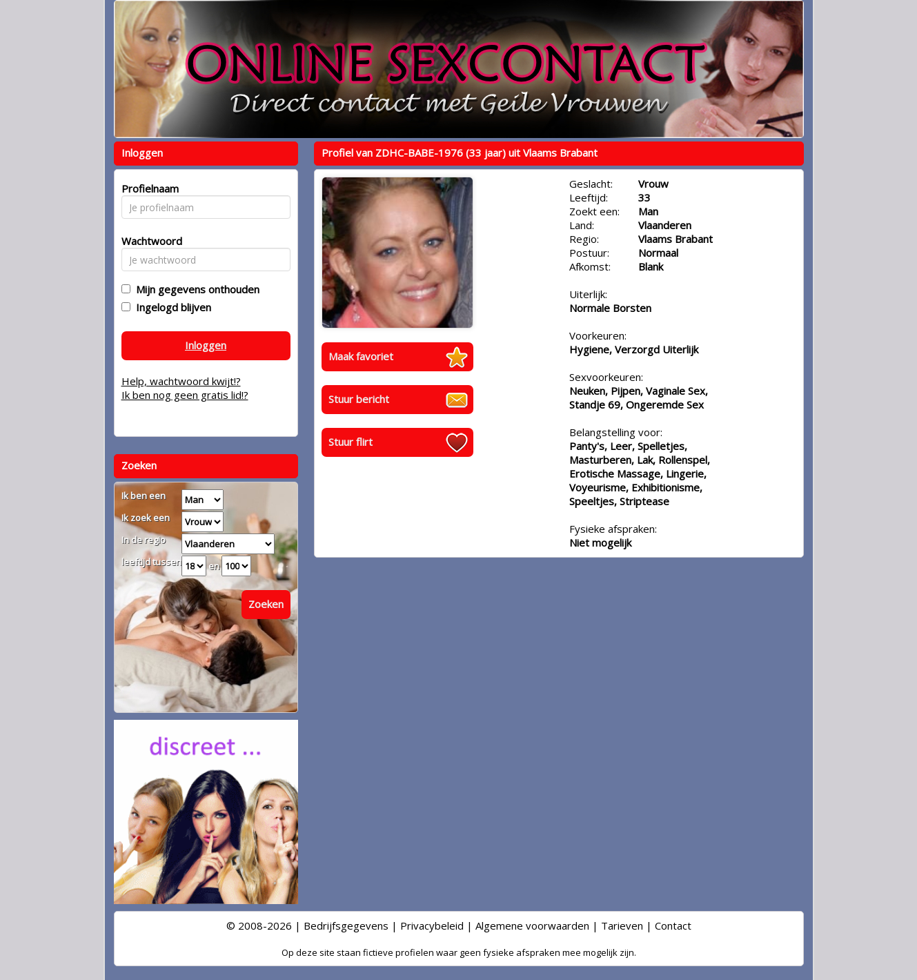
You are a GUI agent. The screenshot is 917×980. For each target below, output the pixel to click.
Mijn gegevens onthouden (194, 289)
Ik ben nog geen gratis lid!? (184, 395)
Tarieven (622, 925)
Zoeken (266, 604)
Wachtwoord (148, 241)
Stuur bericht (358, 399)
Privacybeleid (432, 925)
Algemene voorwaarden (532, 925)
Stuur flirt (350, 442)
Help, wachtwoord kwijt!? (181, 381)
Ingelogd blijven (170, 307)
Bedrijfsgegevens (346, 925)
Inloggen (205, 345)
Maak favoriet (360, 356)
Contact (673, 925)
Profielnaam (148, 188)
